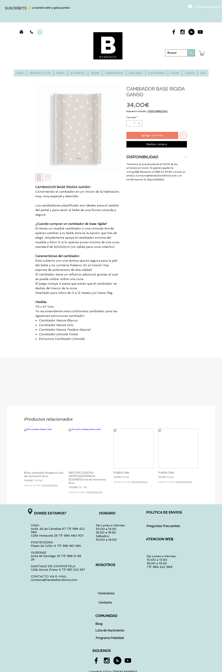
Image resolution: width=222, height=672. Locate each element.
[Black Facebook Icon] (174, 32)
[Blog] (99, 623)
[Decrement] (129, 123)
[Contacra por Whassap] (40, 32)
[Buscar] (173, 53)
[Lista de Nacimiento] (110, 630)
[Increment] (139, 123)
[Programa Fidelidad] (110, 637)
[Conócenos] (106, 593)
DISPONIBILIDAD (158, 111)
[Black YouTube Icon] (200, 32)
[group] (111, 460)
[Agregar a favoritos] (183, 135)
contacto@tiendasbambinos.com (54, 580)
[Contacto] (105, 602)
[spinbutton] (134, 123)
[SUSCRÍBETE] (16, 8)
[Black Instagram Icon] (182, 32)
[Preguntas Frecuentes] (163, 526)
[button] (202, 53)
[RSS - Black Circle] (191, 32)
